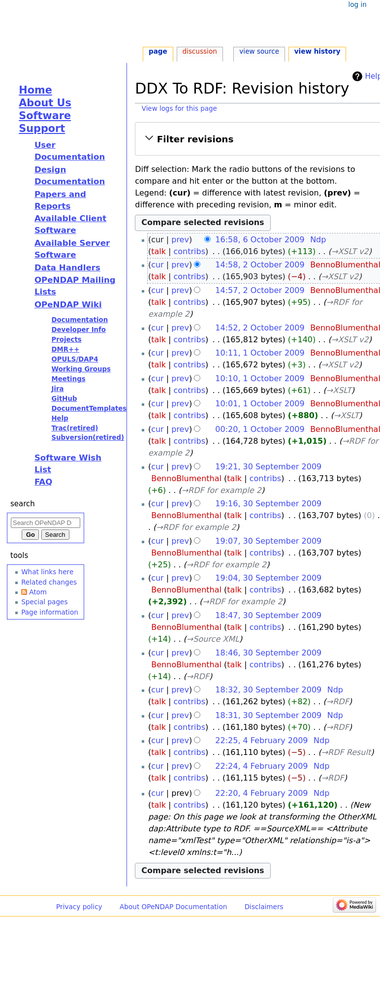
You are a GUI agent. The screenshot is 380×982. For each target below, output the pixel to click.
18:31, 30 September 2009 (268, 715)
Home (35, 90)
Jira (57, 389)
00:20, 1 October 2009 (259, 429)
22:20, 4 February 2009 (261, 793)
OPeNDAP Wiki (68, 304)
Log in (357, 4)
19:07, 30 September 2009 (268, 541)
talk (158, 251)
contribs (190, 251)
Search (22, 503)
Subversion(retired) (87, 437)
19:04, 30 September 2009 (268, 578)
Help (59, 418)
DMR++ (65, 349)
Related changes (49, 582)
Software (45, 116)
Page (158, 51)
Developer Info (78, 329)
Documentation (79, 320)
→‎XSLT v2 (350, 251)
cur (157, 264)
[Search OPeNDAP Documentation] (45, 523)
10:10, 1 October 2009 (259, 378)
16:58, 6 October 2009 (259, 239)
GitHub (64, 398)
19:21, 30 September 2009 (268, 466)
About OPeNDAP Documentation (173, 907)
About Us (45, 103)
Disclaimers (264, 907)
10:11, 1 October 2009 (259, 353)
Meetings (68, 379)
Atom (38, 592)
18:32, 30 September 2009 (268, 689)
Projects (66, 339)
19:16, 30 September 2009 (268, 503)
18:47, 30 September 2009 (268, 615)
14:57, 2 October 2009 (259, 290)
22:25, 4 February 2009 (261, 740)
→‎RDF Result (346, 752)
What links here (47, 572)
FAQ (43, 482)
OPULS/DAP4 (74, 359)
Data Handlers (67, 267)
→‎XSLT (338, 390)
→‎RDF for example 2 (221, 490)
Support (42, 128)
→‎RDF (198, 676)
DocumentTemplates (89, 408)
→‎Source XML (213, 639)
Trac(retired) (74, 428)
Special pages (44, 602)
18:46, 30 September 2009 (268, 652)
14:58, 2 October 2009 (259, 264)
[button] (258, 139)
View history (317, 51)
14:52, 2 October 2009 (259, 327)
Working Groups (80, 369)
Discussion (199, 51)
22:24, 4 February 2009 (261, 766)
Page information (49, 612)
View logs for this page (179, 108)
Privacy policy (79, 907)
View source (259, 51)
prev (180, 239)
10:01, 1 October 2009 (259, 403)
